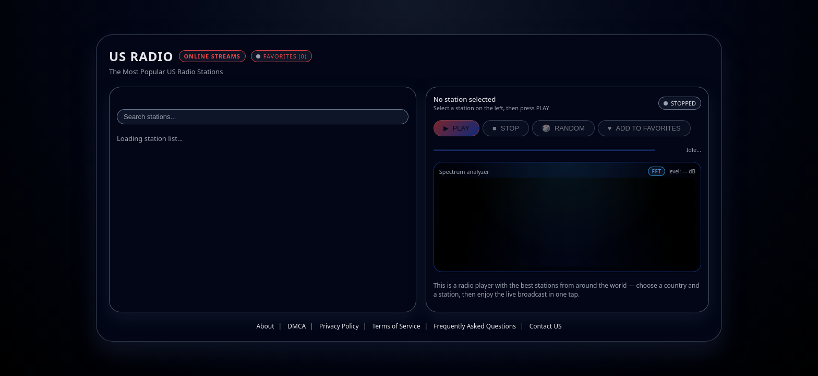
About (265, 326)
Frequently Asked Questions (475, 326)
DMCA (296, 326)
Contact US (546, 326)
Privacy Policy (339, 326)
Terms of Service (396, 326)
